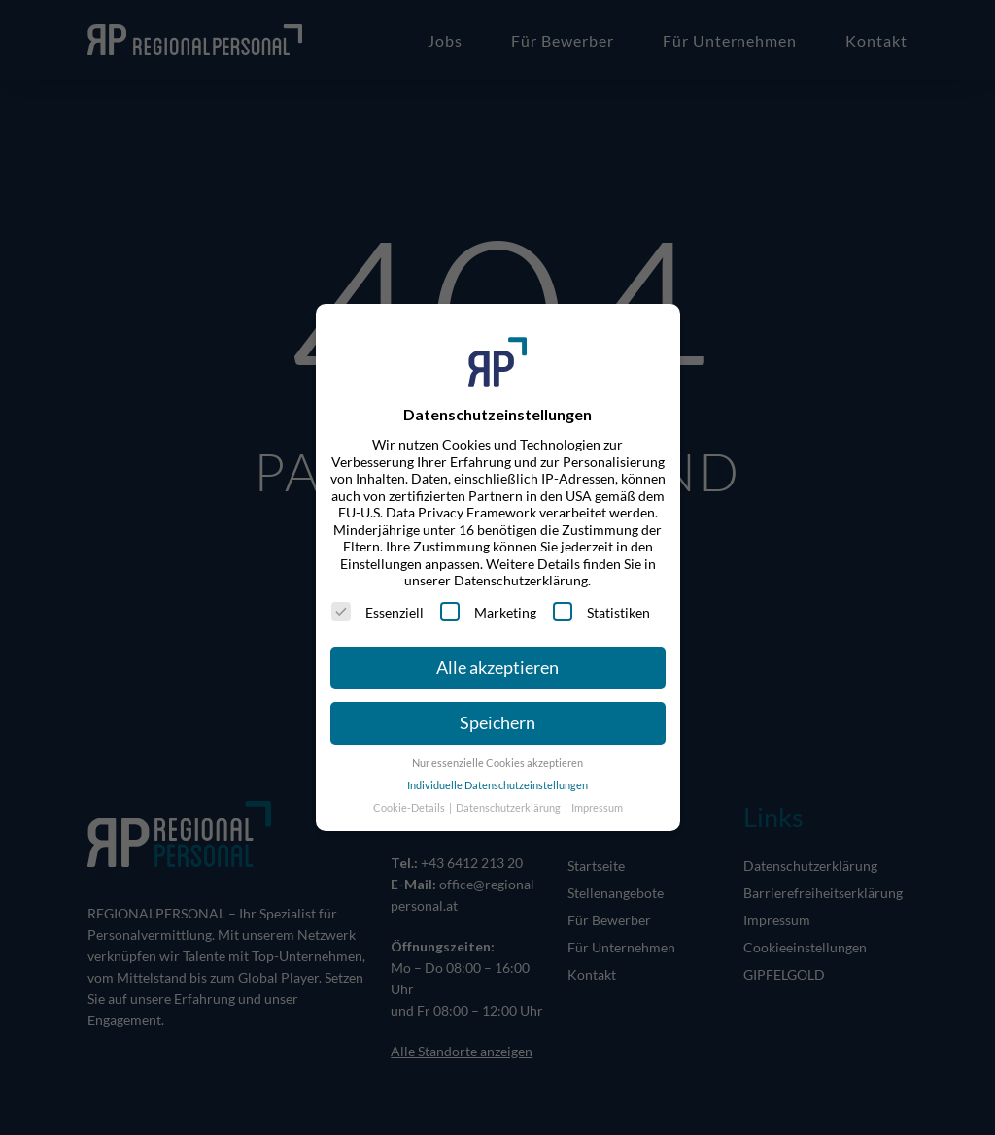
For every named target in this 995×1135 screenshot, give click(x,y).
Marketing (488, 611)
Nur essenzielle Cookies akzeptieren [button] (497, 763)
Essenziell (377, 611)
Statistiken (601, 611)
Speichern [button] (497, 723)
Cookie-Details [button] (410, 808)
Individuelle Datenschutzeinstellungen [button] (497, 785)
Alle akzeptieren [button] (497, 667)
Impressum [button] (597, 808)
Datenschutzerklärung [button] (509, 808)
